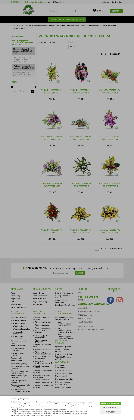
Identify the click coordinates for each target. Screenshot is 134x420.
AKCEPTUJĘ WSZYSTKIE (110, 403)
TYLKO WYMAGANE (110, 408)
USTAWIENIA (110, 412)
